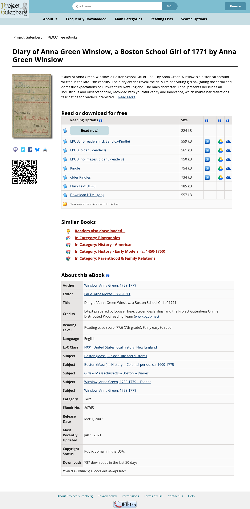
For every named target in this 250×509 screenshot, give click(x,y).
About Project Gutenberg (75, 496)
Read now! (89, 130)
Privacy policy (107, 496)
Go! (170, 6)
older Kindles (80, 177)
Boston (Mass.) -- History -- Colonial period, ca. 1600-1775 (129, 364)
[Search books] (117, 6)
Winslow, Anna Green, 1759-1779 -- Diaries (117, 381)
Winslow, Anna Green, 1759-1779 (110, 285)
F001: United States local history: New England (120, 347)
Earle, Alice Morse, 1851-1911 (107, 294)
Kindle (75, 168)
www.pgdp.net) (147, 316)
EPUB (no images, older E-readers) (97, 159)
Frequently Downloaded (86, 19)
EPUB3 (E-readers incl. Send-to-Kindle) (100, 141)
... (125, 97)
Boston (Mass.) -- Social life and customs (115, 356)
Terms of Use (153, 496)
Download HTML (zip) (87, 194)
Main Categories (128, 19)
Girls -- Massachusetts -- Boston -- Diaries (116, 373)
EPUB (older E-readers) (88, 150)
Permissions (130, 496)
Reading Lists (162, 19)
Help (191, 496)
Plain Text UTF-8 (82, 186)
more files (91, 204)
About (50, 18)
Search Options (194, 19)
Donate (235, 6)
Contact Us (175, 496)
